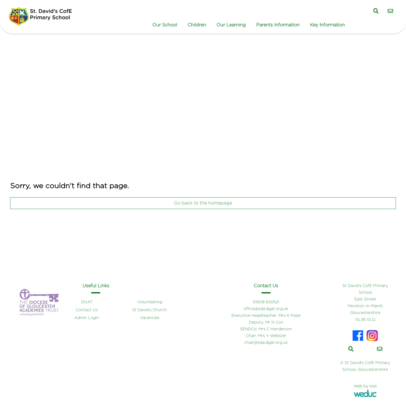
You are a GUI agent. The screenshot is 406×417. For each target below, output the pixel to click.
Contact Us (87, 310)
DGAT (87, 302)
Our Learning (231, 25)
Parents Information (278, 25)
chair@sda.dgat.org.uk (266, 343)
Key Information (327, 25)
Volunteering (149, 302)
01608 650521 (266, 302)
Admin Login (86, 318)
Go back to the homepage (203, 203)
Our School (164, 25)
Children (197, 25)
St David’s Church (149, 310)
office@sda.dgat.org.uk (266, 309)
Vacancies (149, 318)
